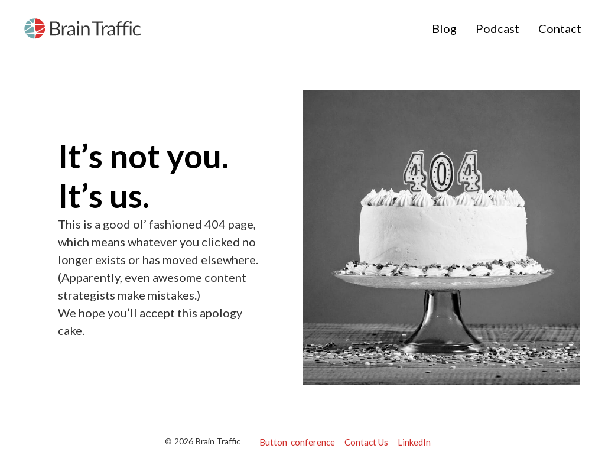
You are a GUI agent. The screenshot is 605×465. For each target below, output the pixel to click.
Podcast (497, 28)
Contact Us (366, 441)
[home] (83, 28)
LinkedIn (414, 441)
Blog (444, 28)
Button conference (297, 441)
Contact (559, 28)
